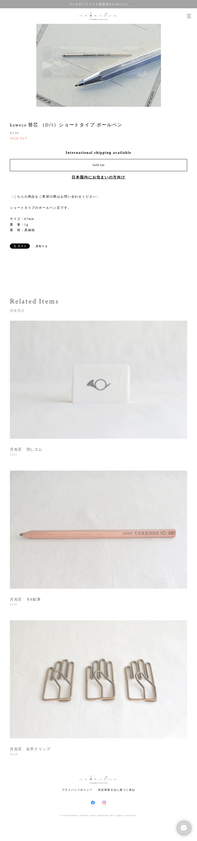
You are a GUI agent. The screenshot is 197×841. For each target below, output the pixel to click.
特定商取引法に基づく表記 (116, 789)
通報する (42, 246)
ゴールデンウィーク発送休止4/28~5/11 (98, 4)
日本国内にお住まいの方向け (98, 177)
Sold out (98, 165)
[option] (98, 65)
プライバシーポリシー (77, 789)
